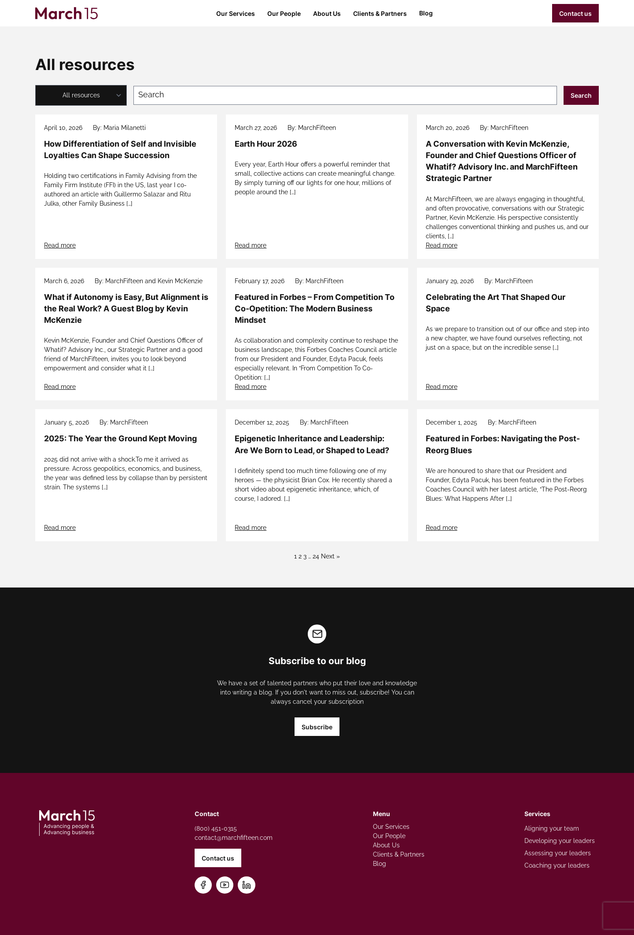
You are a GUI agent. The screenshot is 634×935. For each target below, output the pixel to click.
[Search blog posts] (345, 95)
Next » (330, 556)
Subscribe (317, 727)
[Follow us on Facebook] (203, 885)
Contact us (575, 13)
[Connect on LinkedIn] (246, 885)
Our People (284, 13)
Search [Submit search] (581, 95)
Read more (60, 245)
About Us (327, 13)
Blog (426, 13)
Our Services (235, 13)
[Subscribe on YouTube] (224, 885)
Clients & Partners (380, 13)
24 (316, 556)
